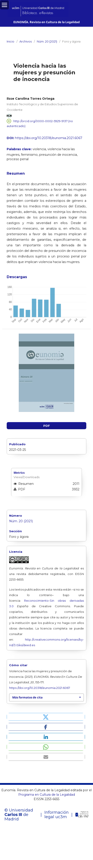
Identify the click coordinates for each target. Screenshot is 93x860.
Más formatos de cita (27, 697)
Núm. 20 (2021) (47, 41)
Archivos (25, 41)
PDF (46, 425)
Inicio (10, 41)
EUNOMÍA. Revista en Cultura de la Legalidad (46, 22)
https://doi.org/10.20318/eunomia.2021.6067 (48, 138)
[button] (46, 717)
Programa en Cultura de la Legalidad (46, 795)
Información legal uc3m (56, 814)
